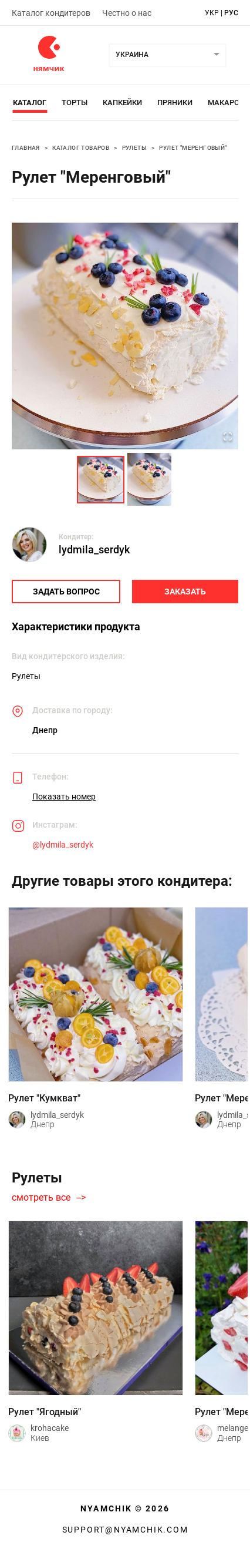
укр (212, 13)
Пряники (174, 102)
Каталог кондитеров (51, 13)
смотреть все (41, 1197)
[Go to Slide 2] (149, 479)
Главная (26, 148)
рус (231, 13)
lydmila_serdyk (94, 549)
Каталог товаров (80, 148)
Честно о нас (126, 13)
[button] (125, 336)
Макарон (226, 102)
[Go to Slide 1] (100, 479)
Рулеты (134, 148)
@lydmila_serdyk (62, 844)
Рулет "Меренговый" (193, 148)
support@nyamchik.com (125, 1529)
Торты (74, 102)
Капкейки (122, 102)
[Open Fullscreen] (227, 437)
